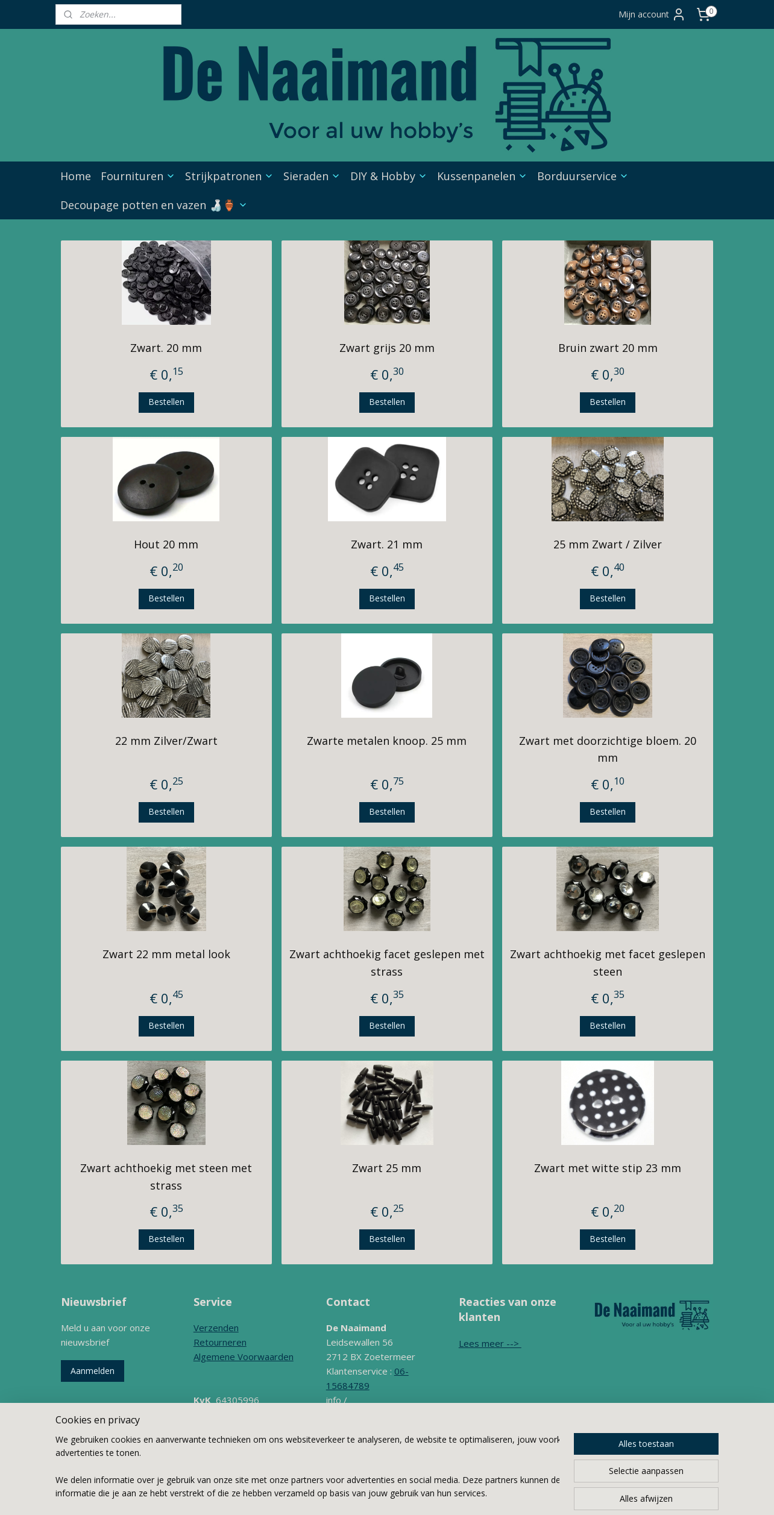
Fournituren (138, 176)
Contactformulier (360, 1443)
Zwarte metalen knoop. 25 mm (387, 740)
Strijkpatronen (229, 176)
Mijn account (652, 14)
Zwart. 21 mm (387, 544)
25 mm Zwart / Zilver (607, 544)
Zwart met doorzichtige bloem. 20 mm (607, 749)
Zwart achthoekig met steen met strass (166, 1177)
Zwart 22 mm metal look (166, 954)
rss (410, 1493)
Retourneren (220, 1342)
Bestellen (166, 401)
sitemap (385, 1493)
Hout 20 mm (166, 544)
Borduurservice (583, 176)
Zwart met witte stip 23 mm (607, 1168)
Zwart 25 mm (386, 1168)
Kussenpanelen (482, 176)
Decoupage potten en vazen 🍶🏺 (154, 205)
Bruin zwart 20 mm (608, 347)
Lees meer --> (490, 1343)
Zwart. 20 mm (166, 347)
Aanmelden (93, 1370)
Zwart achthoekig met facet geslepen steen (607, 963)
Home (75, 176)
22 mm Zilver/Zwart (166, 740)
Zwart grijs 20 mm (387, 347)
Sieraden (312, 176)
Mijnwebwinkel (562, 1493)
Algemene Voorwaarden (244, 1356)
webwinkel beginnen (457, 1493)
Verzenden (216, 1328)
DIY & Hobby (388, 176)
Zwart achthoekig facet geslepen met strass (387, 963)
